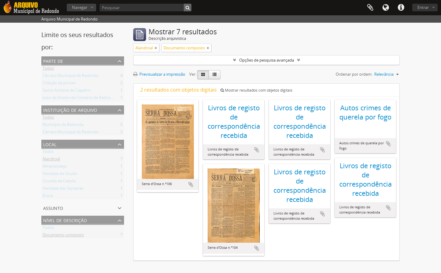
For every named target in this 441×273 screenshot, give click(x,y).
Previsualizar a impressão (159, 74)
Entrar (423, 7)
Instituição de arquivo (70, 109)
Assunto (53, 207)
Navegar (79, 7)
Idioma (385, 7)
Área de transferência (370, 7)
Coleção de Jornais (59, 84)
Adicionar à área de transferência (191, 184)
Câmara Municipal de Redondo (71, 76)
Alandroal (51, 160)
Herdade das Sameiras (63, 189)
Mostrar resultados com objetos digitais (256, 90)
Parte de (53, 60)
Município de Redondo (63, 125)
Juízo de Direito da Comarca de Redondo (79, 98)
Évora (48, 196)
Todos (48, 69)
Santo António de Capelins (67, 91)
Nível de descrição (65, 220)
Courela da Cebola (59, 182)
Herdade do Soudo (60, 174)
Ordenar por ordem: (354, 74)
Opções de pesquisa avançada (266, 60)
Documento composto (63, 236)
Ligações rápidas (401, 7)
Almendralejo (55, 167)
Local (49, 144)
